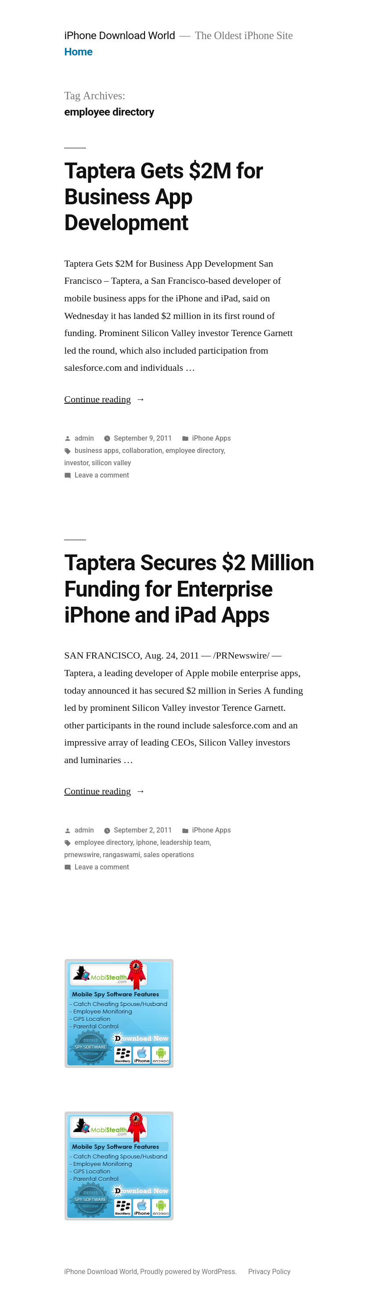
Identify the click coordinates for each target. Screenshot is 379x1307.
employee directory (195, 450)
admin (84, 438)
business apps (97, 450)
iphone (146, 842)
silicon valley (111, 463)
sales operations (169, 855)
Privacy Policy (269, 1271)
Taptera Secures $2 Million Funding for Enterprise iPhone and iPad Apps (189, 589)
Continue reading (104, 399)
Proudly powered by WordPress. (189, 1271)
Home (78, 51)
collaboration (142, 450)
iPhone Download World (119, 35)
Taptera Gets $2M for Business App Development (163, 197)
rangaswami (121, 855)
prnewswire (81, 855)
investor (76, 463)
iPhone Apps (211, 438)
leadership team (184, 842)
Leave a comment (102, 475)
